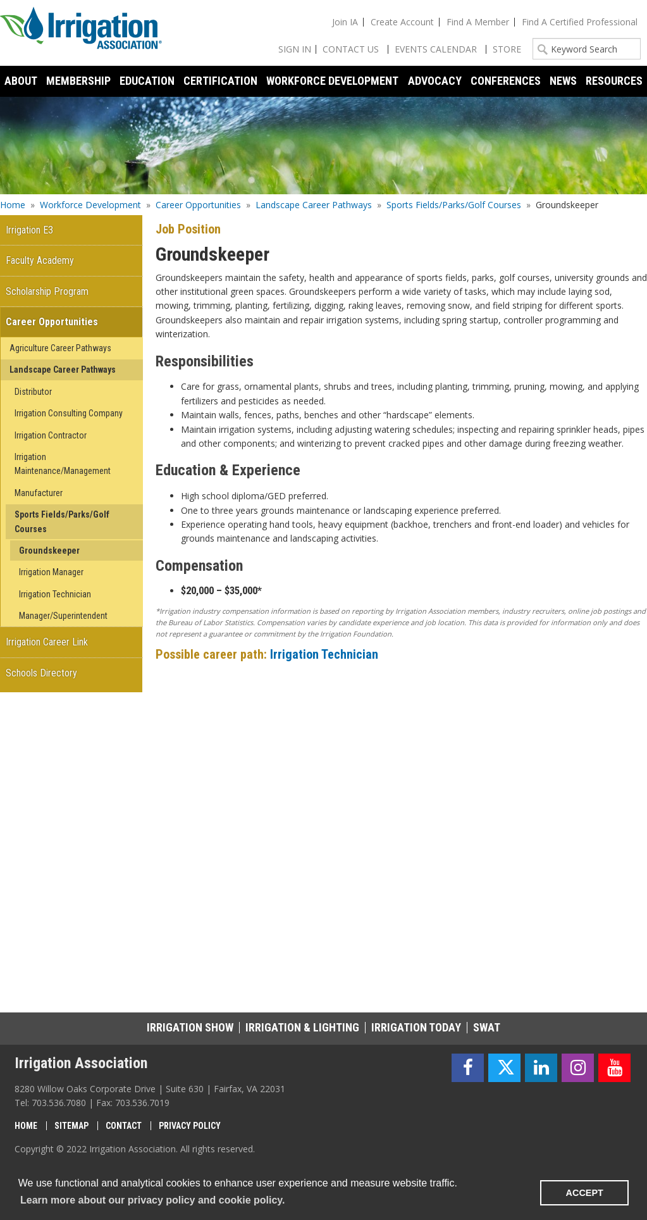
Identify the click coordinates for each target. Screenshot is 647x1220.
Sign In (294, 49)
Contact (124, 1125)
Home (12, 205)
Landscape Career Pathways (314, 205)
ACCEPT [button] (584, 1193)
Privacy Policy (190, 1125)
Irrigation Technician (324, 654)
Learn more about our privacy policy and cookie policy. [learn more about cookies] (152, 1200)
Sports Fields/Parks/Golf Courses (453, 205)
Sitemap (71, 1125)
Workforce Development (90, 205)
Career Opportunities (198, 205)
